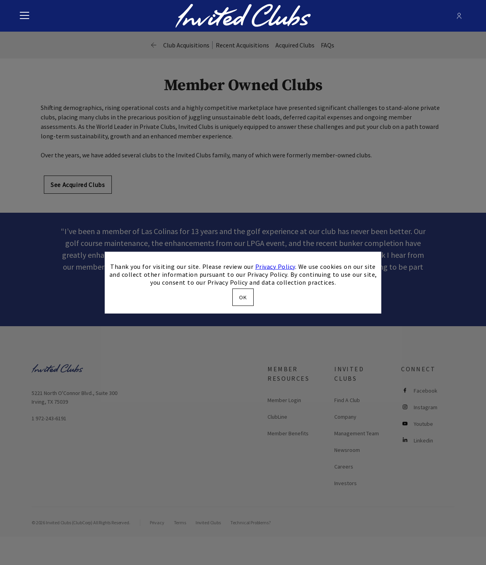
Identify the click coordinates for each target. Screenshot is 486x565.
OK (243, 297)
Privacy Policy (275, 266)
